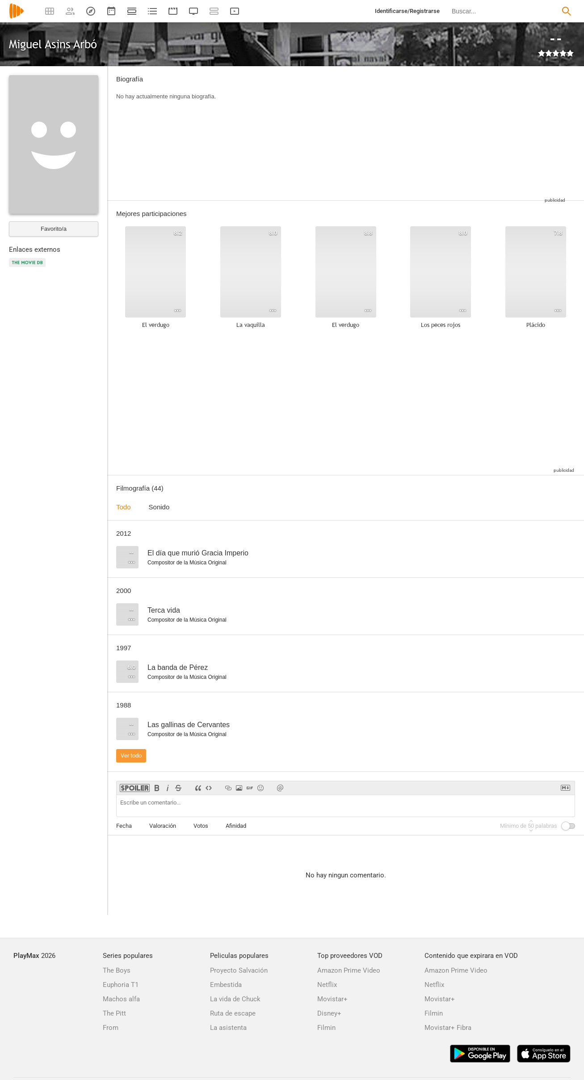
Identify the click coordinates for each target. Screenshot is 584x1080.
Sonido (159, 507)
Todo (123, 507)
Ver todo (131, 755)
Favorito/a (54, 228)
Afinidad (236, 825)
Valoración (162, 825)
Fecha (124, 825)
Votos (200, 825)
